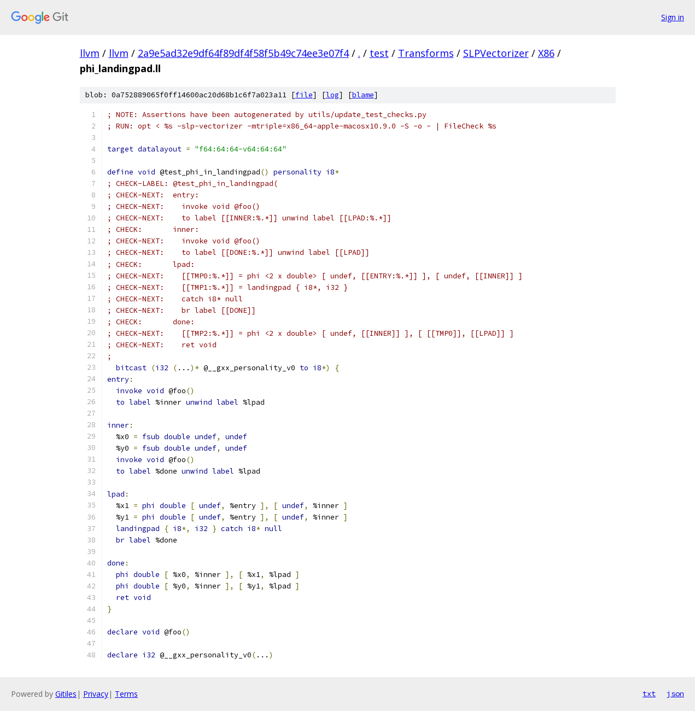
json (675, 693)
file (304, 95)
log (332, 95)
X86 (546, 53)
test (379, 53)
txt (649, 693)
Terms (126, 694)
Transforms (426, 53)
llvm (90, 53)
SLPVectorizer (496, 53)
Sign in (672, 17)
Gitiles (66, 694)
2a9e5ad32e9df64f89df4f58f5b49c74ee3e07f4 (243, 53)
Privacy (95, 694)
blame (363, 95)
